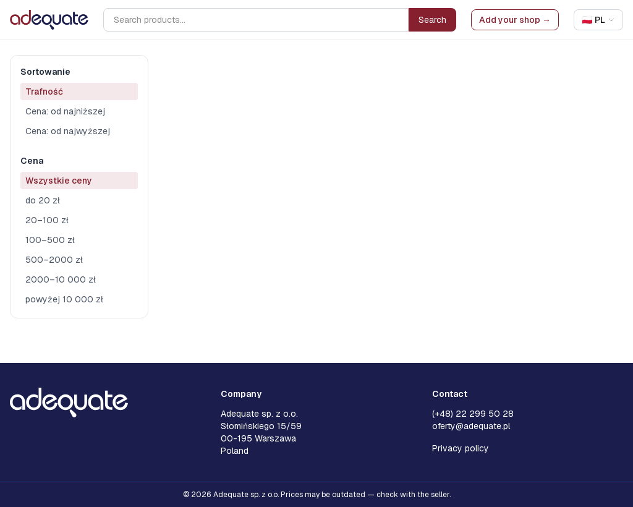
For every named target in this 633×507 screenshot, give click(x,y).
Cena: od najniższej (65, 111)
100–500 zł (50, 239)
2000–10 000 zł (60, 279)
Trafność (44, 91)
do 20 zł (42, 200)
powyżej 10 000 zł (64, 299)
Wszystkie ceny (58, 180)
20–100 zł (47, 220)
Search (432, 19)
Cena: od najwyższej (67, 131)
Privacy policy (460, 448)
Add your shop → (515, 19)
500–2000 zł (54, 259)
